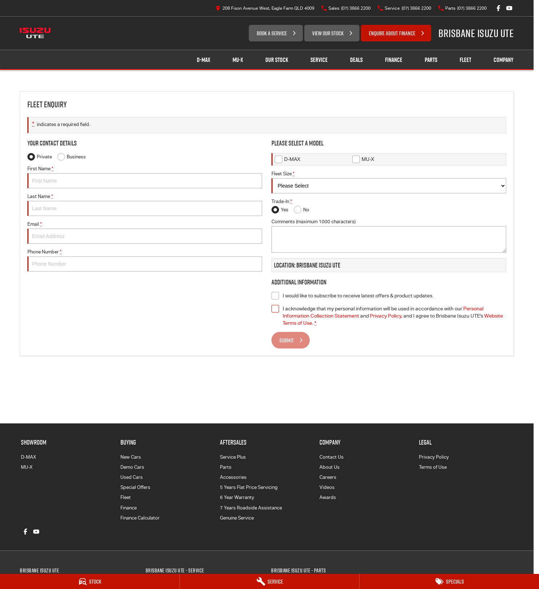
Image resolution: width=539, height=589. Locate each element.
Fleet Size (388, 182)
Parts (431, 59)
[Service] (269, 581)
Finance (393, 59)
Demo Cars (132, 467)
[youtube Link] (509, 8)
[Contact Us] (265, 8)
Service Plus (233, 457)
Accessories (233, 477)
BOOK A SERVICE (272, 33)
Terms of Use (433, 467)
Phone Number (144, 260)
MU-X (26, 467)
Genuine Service (237, 518)
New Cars (130, 457)
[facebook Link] (498, 8)
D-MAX (28, 457)
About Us (329, 467)
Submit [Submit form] (286, 340)
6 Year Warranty (237, 497)
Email (144, 232)
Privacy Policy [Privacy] (385, 316)
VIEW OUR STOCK (328, 33)
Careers (327, 477)
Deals (356, 59)
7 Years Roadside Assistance (251, 508)
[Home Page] (35, 33)
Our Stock (276, 59)
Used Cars (131, 477)
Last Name (144, 205)
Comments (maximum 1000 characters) (388, 236)
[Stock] (90, 581)
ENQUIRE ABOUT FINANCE (392, 33)
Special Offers (135, 487)
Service (319, 59)
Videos (327, 487)
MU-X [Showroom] (238, 59)
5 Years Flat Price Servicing (249, 487)
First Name (144, 177)
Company (503, 59)
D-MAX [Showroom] (203, 59)
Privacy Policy (434, 457)
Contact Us (331, 457)
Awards (327, 497)
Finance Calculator (140, 518)
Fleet (465, 59)
